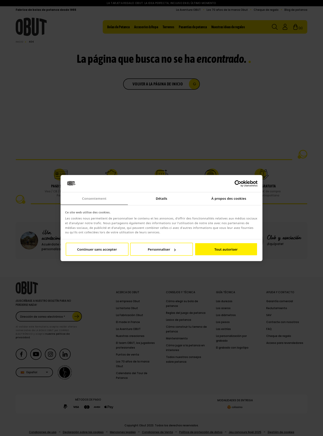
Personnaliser (162, 249)
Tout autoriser (226, 249)
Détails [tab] (161, 198)
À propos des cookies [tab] (228, 198)
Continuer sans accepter (97, 249)
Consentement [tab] (94, 198)
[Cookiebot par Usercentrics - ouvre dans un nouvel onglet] (238, 183)
